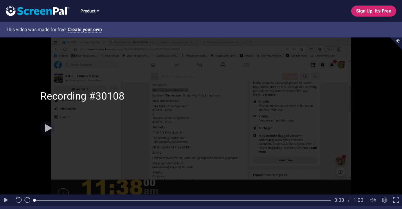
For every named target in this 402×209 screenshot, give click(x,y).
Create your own (85, 29)
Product (89, 11)
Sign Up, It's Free (373, 11)
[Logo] (34, 10)
